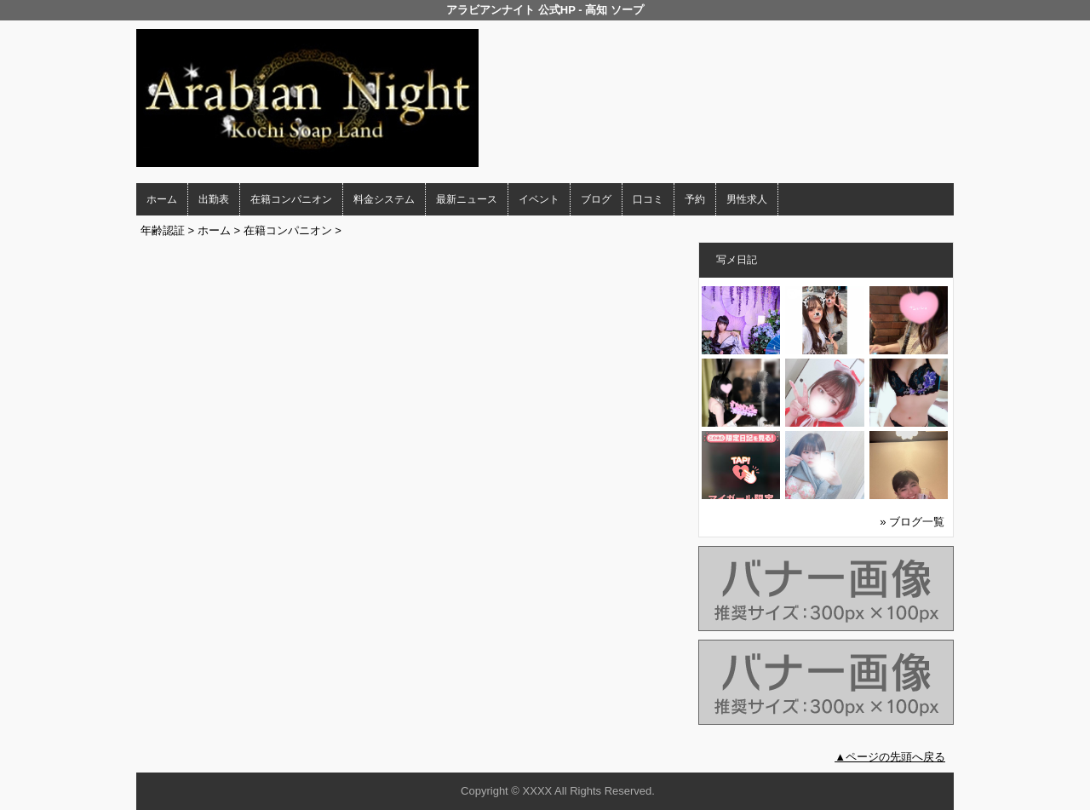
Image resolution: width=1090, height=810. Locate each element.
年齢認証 (163, 230)
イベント (539, 199)
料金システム (384, 199)
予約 (695, 199)
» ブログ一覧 (912, 521)
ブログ (596, 199)
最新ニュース (466, 199)
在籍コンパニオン (291, 199)
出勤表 (213, 199)
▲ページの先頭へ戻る (890, 756)
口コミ (648, 199)
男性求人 (746, 199)
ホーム (161, 199)
